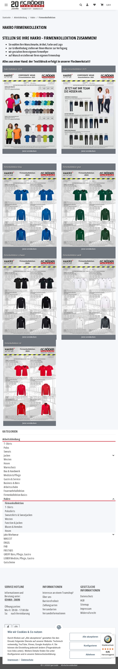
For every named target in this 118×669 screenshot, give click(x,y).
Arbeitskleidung (11, 439)
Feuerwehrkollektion (14, 491)
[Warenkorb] (105, 5)
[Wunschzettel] (94, 5)
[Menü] (113, 636)
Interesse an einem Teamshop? (58, 592)
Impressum (13, 660)
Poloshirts (10, 511)
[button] (82, 5)
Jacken (7, 455)
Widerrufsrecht (88, 613)
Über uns (47, 597)
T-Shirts (8, 443)
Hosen (7, 463)
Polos (6, 447)
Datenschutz (27, 660)
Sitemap (84, 604)
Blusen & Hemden (13, 527)
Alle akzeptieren (90, 637)
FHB (5, 546)
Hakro (7, 499)
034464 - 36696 (12, 599)
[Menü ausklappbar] (6, 5)
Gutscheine (9, 562)
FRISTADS (8, 550)
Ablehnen (90, 654)
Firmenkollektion (14, 503)
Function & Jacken (13, 523)
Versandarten (49, 609)
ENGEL (7, 542)
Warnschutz (10, 467)
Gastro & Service (12, 479)
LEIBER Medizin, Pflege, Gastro (19, 558)
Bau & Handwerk (12, 471)
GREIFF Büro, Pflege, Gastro (17, 554)
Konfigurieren (90, 645)
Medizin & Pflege (12, 475)
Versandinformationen (54, 613)
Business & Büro (12, 483)
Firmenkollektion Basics (15, 495)
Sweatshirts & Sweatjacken (18, 515)
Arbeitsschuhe (11, 487)
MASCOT (8, 538)
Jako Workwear (11, 534)
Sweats (7, 451)
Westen (7, 459)
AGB (82, 600)
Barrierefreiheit (51, 601)
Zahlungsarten (50, 605)
